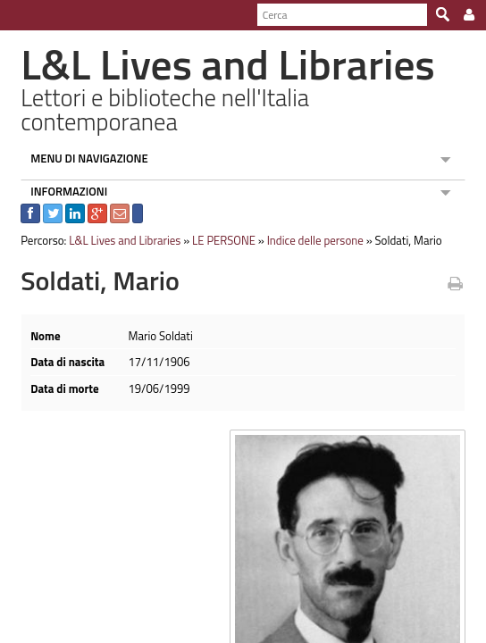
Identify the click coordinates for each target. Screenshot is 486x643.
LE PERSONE (216, 217)
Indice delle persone (307, 217)
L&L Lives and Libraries (117, 217)
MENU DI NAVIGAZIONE (82, 135)
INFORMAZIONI (61, 168)
